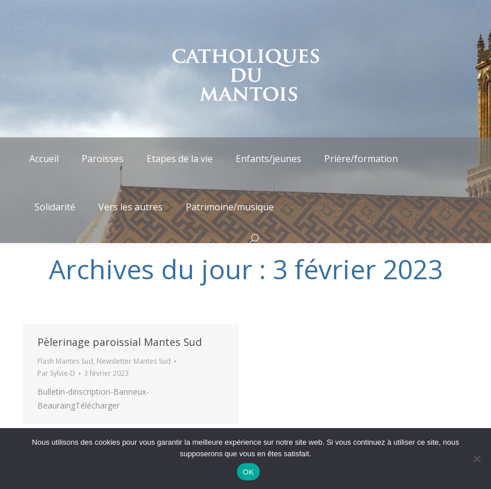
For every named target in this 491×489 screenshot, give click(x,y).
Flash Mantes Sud (65, 361)
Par (56, 373)
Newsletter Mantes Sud (134, 361)
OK (248, 472)
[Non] (476, 458)
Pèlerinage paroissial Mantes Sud (119, 342)
